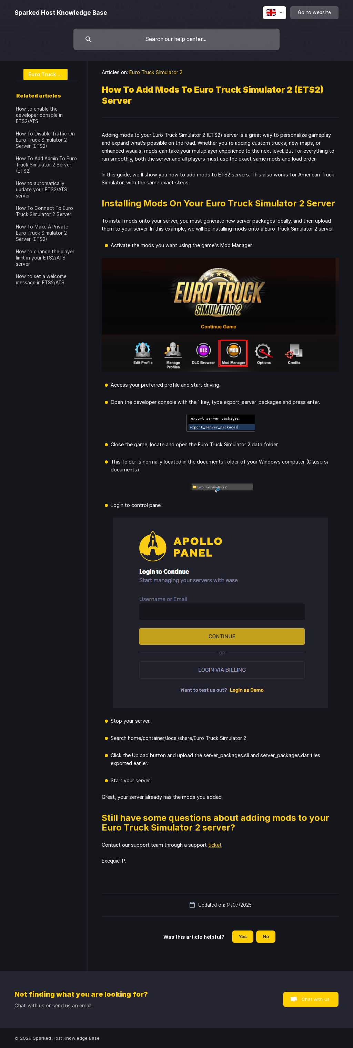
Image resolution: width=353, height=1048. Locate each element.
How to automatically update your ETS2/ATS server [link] (41, 190)
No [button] (266, 936)
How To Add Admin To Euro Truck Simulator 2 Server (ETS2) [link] (46, 165)
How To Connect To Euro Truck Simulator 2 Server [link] (44, 211)
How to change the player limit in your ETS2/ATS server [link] (45, 258)
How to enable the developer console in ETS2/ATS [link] (39, 115)
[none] (60, 12)
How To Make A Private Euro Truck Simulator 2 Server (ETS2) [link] (42, 233)
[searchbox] (176, 39)
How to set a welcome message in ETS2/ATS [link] (41, 279)
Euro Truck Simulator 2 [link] (155, 72)
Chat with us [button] (316, 999)
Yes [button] (243, 936)
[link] (42, 74)
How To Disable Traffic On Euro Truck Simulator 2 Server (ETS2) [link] (45, 140)
